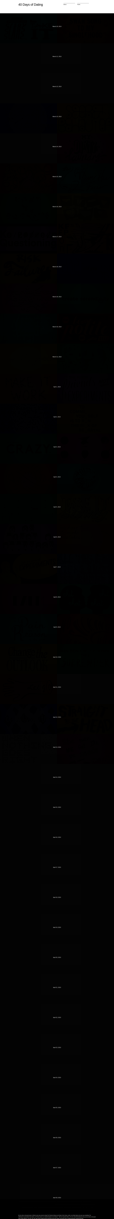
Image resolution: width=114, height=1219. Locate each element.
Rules (78, 4)
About (64, 4)
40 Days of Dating (30, 4)
